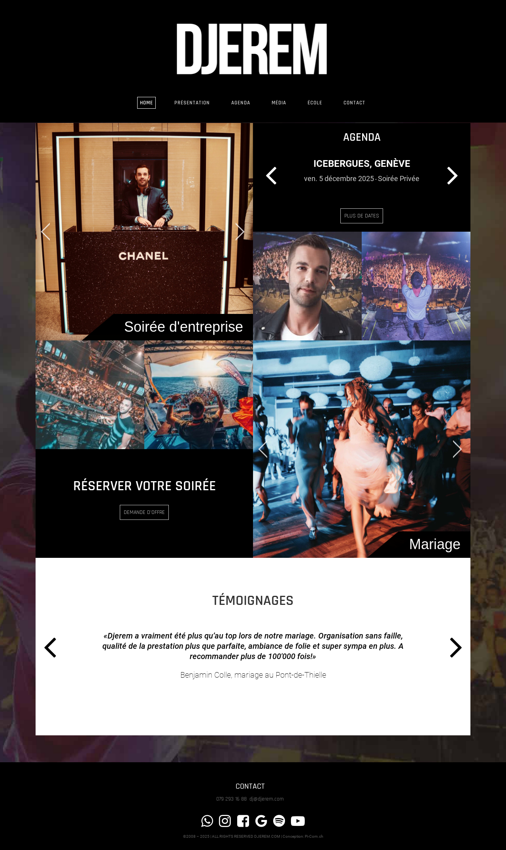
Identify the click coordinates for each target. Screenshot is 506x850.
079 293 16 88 (232, 799)
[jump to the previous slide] (49, 232)
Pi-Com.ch (314, 836)
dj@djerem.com (266, 799)
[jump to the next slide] (239, 232)
